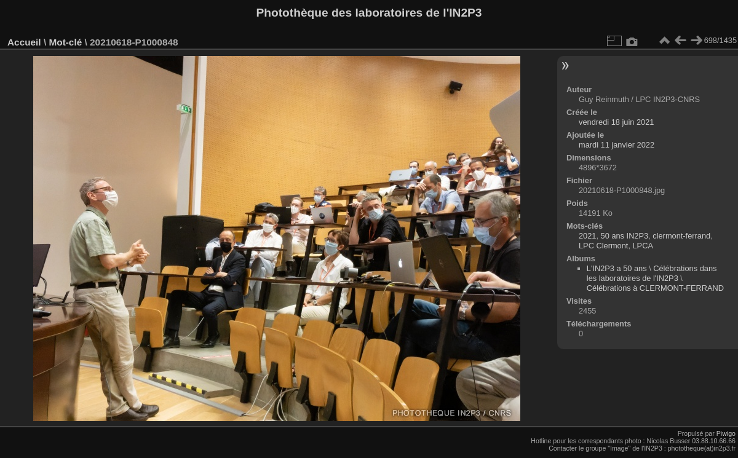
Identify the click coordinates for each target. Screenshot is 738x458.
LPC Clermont (603, 245)
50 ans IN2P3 (625, 235)
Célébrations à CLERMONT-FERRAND (655, 288)
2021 (587, 235)
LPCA (643, 245)
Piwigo (726, 433)
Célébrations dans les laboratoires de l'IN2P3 (652, 273)
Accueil (24, 42)
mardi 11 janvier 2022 (616, 144)
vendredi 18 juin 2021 (616, 122)
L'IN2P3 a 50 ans (617, 268)
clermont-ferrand (681, 235)
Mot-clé (65, 42)
